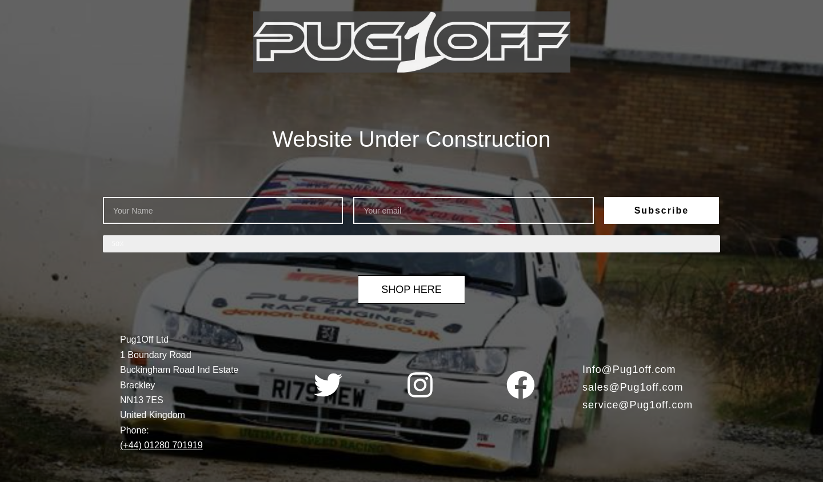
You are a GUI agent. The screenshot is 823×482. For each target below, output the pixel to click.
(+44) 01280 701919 (161, 445)
